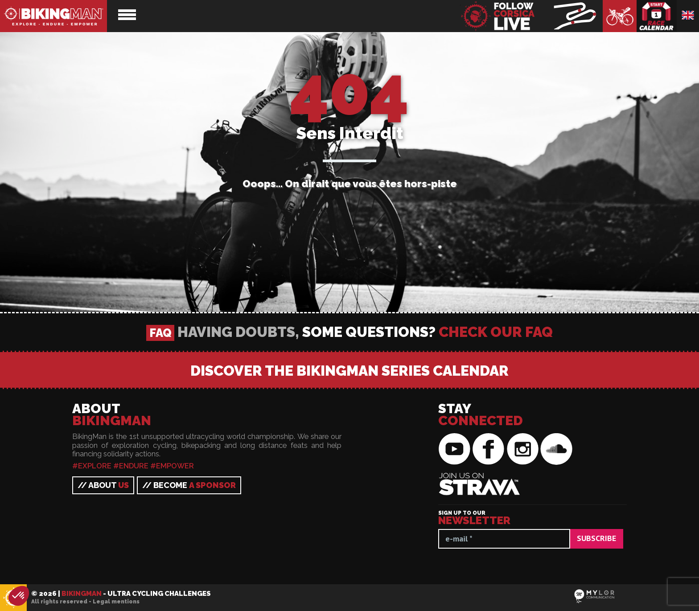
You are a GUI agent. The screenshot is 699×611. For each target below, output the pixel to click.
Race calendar (657, 16)
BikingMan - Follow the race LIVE (531, 16)
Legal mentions (116, 602)
